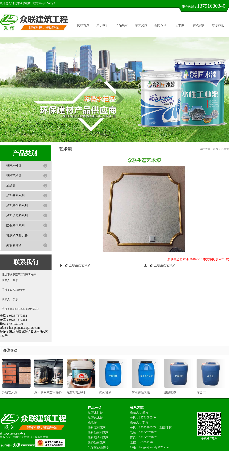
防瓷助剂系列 (15, 225)
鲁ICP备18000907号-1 (12, 433)
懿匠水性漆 (14, 165)
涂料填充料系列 (17, 215)
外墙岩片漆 (14, 245)
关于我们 (102, 25)
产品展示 (122, 25)
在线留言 (199, 25)
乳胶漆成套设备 (17, 235)
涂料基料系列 (15, 195)
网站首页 (83, 25)
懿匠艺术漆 (14, 175)
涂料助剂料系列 (17, 205)
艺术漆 (179, 25)
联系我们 (218, 25)
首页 (215, 149)
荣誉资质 (141, 25)
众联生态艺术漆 (79, 265)
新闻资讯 (160, 25)
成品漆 (10, 185)
